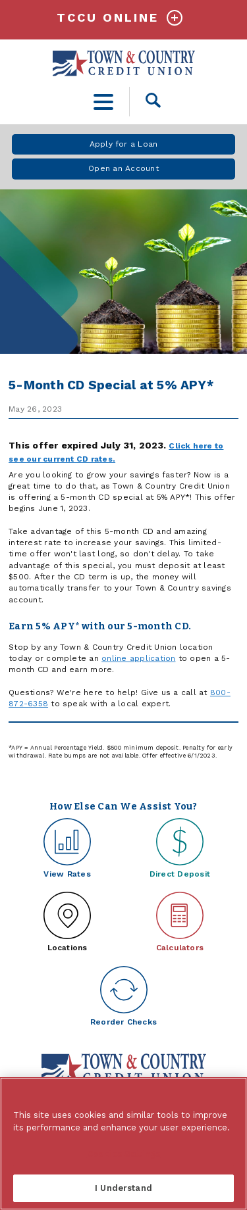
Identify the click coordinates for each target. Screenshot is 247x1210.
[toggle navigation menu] (104, 101)
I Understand (123, 1188)
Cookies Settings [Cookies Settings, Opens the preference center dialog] (123, 1154)
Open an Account (123, 168)
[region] (123, 1143)
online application (138, 658)
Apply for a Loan (124, 144)
